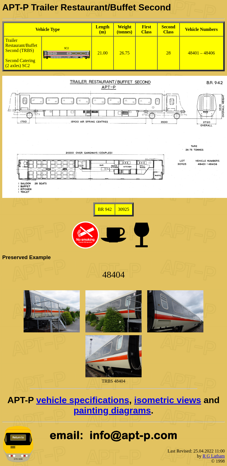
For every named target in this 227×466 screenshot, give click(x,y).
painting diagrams (112, 410)
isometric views (167, 400)
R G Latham (214, 456)
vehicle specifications (82, 400)
